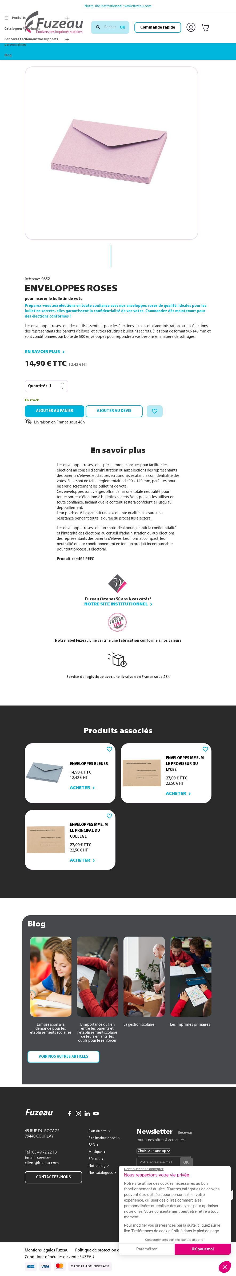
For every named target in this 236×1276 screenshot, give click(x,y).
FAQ (92, 1145)
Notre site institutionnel (116, 604)
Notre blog (97, 1166)
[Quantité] (53, 386)
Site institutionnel (103, 1138)
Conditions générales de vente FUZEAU (59, 1257)
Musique (96, 1152)
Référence (33, 279)
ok (122, 27)
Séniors (95, 1159)
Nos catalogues (101, 1173)
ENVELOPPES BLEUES (89, 764)
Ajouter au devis (114, 411)
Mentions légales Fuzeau (47, 1250)
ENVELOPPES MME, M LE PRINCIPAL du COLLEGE (89, 831)
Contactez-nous (53, 1177)
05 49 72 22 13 (44, 1152)
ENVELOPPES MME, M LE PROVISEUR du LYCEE (185, 764)
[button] (50, 1029)
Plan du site (98, 1131)
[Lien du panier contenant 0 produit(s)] (205, 28)
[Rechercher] (110, 27)
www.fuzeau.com (138, 6)
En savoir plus (42, 352)
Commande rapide (157, 27)
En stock (32, 400)
